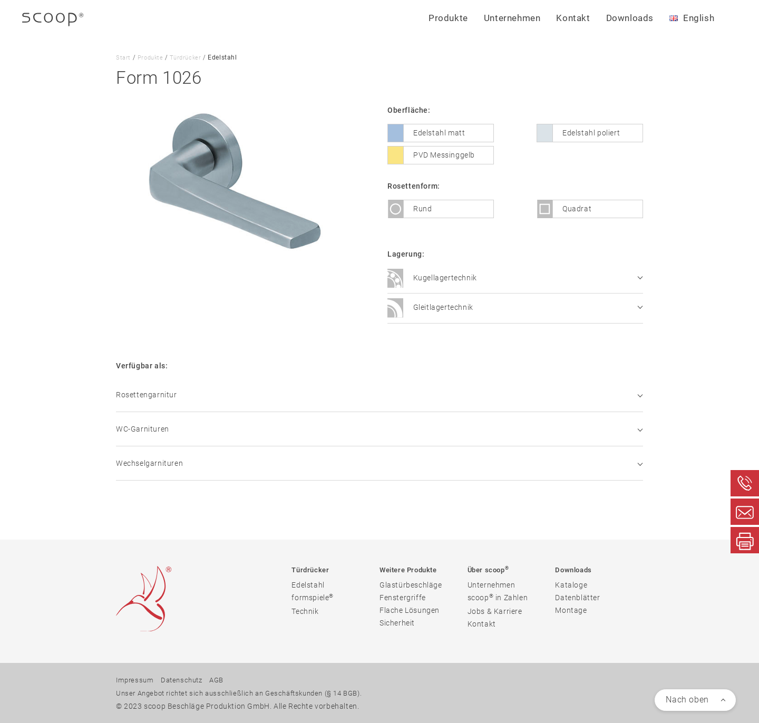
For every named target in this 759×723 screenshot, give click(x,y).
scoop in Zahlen (498, 598)
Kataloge (571, 586)
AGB (223, 681)
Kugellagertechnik (515, 278)
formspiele (312, 598)
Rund (422, 208)
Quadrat (576, 208)
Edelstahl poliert (591, 133)
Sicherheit (397, 624)
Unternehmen (491, 586)
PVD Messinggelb (444, 155)
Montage (571, 611)
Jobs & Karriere (495, 612)
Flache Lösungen (410, 611)
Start (123, 57)
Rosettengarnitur (379, 394)
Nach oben (687, 700)
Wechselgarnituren (379, 463)
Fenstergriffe (403, 598)
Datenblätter (577, 598)
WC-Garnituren (379, 429)
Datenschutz (185, 681)
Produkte (152, 57)
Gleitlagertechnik (515, 308)
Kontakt (573, 18)
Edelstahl (307, 586)
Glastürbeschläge (411, 586)
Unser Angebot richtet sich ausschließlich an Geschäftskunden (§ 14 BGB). (248, 693)
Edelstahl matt (439, 133)
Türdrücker (188, 57)
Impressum (135, 681)
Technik (304, 612)
